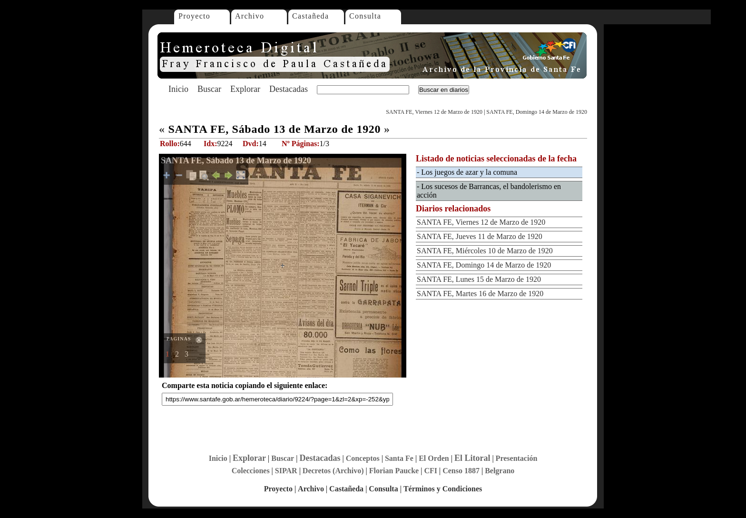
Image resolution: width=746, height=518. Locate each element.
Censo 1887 (461, 471)
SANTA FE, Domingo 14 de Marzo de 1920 (536, 112)
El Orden (434, 458)
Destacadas (288, 89)
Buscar (209, 89)
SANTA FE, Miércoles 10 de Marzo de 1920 (485, 251)
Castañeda (310, 16)
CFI (430, 471)
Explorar (245, 89)
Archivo (249, 16)
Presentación (517, 458)
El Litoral (472, 458)
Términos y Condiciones (442, 489)
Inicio (178, 89)
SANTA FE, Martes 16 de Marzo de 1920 (480, 293)
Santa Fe (399, 458)
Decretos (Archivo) (333, 471)
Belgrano (499, 471)
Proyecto (194, 16)
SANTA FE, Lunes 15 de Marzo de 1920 (479, 279)
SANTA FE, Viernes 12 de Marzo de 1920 (434, 112)
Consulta (365, 16)
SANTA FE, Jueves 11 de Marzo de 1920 (479, 236)
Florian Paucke (394, 471)
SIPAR (286, 471)
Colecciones (251, 471)
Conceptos (363, 458)
